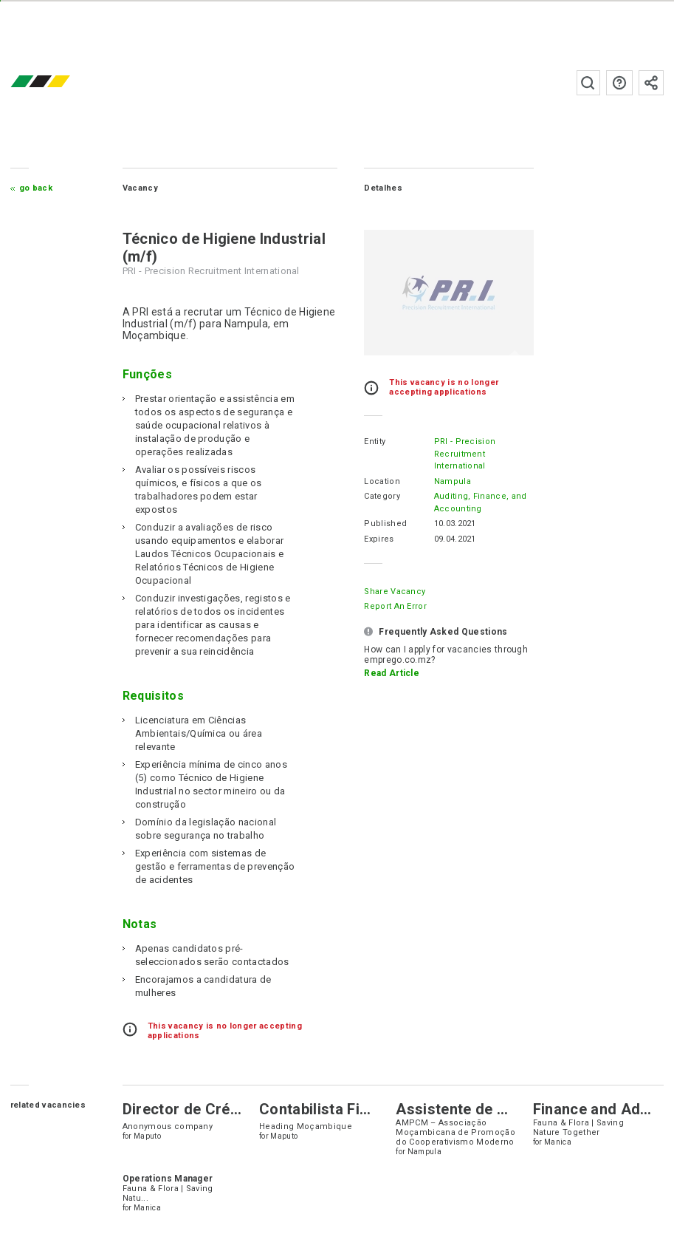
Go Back (35, 188)
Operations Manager (168, 1178)
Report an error (395, 606)
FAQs (619, 82)
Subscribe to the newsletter (651, 82)
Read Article (391, 673)
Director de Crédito (190, 1109)
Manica (557, 1142)
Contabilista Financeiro (339, 1109)
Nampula (452, 481)
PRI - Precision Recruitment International (465, 454)
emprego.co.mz (62, 82)
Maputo (147, 1136)
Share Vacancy (394, 591)
